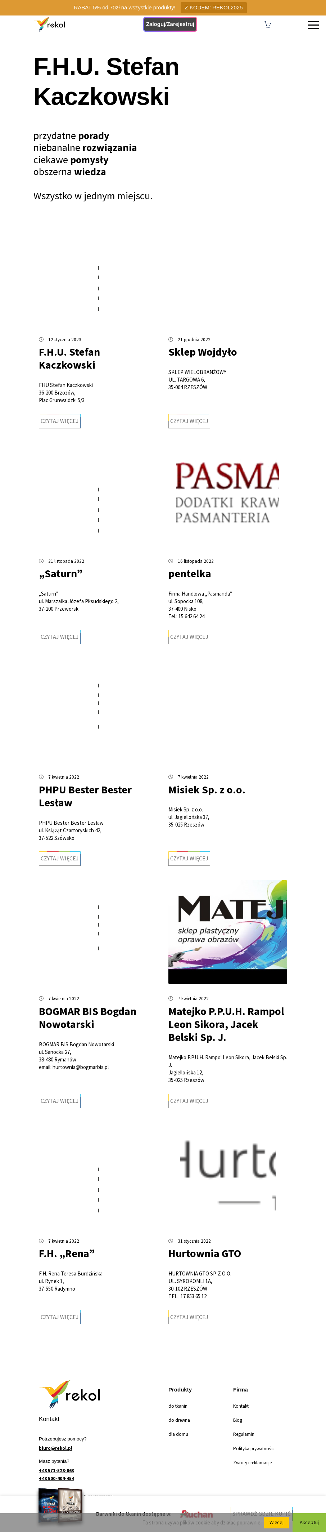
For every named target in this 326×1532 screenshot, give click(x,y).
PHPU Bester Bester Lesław (85, 796)
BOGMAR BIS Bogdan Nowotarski (87, 1017)
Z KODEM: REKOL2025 (214, 7)
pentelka (189, 573)
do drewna (179, 1420)
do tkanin (177, 1406)
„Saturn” (60, 573)
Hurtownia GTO (204, 1253)
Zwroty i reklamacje (252, 1463)
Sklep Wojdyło (202, 351)
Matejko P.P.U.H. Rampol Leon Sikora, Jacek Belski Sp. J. (226, 1024)
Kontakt (241, 1406)
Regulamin (243, 1434)
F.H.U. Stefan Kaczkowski (69, 358)
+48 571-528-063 (56, 1471)
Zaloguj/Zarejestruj (170, 24)
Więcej (275, 1522)
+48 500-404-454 (56, 1478)
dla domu (178, 1434)
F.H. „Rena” (67, 1253)
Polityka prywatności (254, 1449)
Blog (237, 1420)
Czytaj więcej (60, 421)
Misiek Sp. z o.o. (206, 789)
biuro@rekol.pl (55, 1448)
